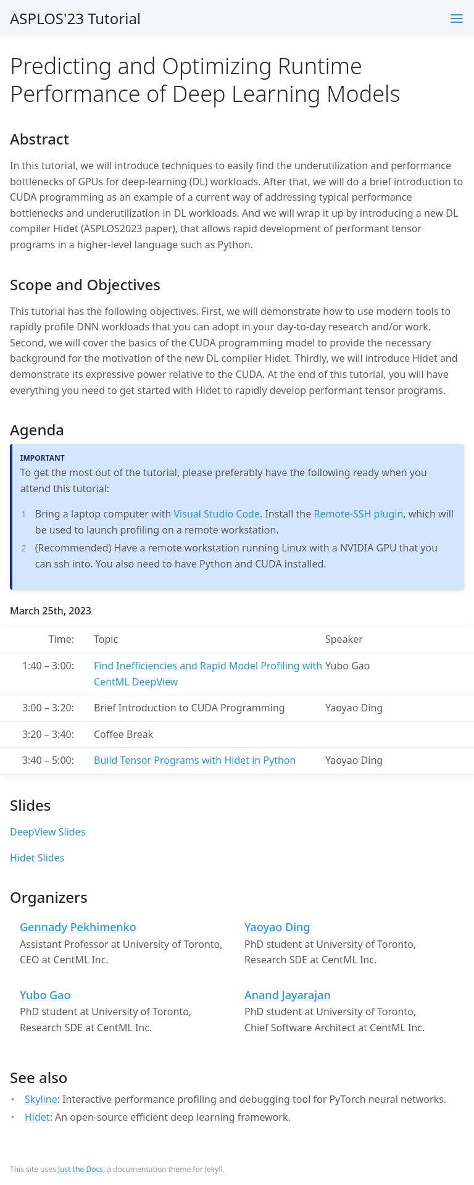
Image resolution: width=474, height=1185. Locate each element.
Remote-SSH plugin (358, 514)
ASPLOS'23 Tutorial (75, 18)
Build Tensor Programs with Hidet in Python (195, 760)
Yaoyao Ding (277, 927)
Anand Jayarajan (287, 995)
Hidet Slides (37, 858)
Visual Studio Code (217, 514)
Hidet (37, 1117)
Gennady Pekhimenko (78, 927)
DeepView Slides (47, 832)
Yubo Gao (45, 995)
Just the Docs (80, 1169)
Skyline (41, 1099)
